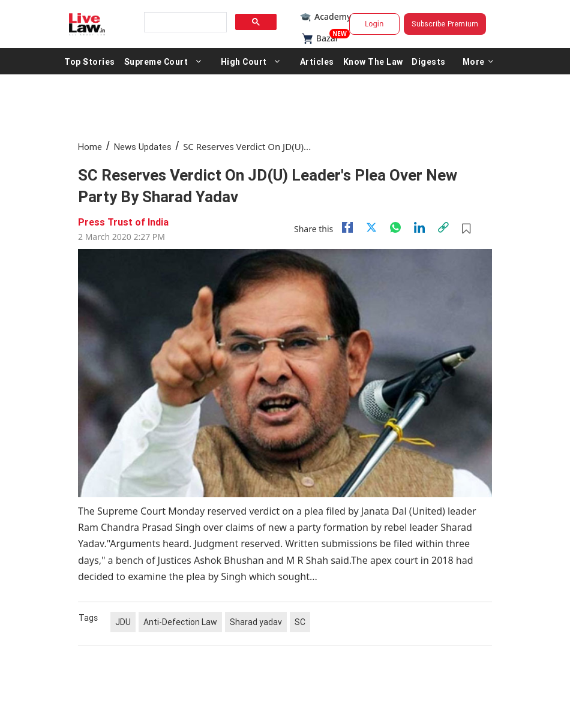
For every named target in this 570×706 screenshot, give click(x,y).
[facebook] (347, 227)
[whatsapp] (395, 227)
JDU (123, 622)
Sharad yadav (256, 622)
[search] (184, 22)
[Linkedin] (419, 227)
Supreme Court (156, 61)
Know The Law (373, 61)
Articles (317, 61)
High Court (244, 61)
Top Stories (89, 61)
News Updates (143, 146)
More (478, 61)
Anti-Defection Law (180, 622)
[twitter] (371, 227)
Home (90, 146)
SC (300, 622)
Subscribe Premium (445, 23)
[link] (443, 227)
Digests (429, 61)
